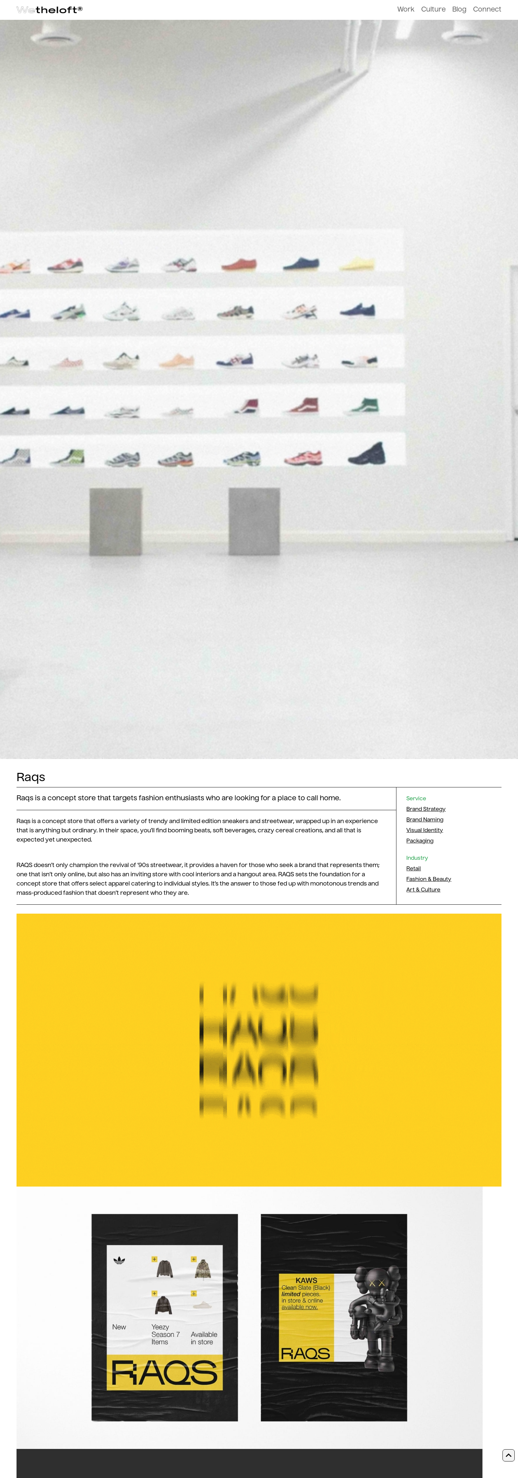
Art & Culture (423, 890)
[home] (50, 10)
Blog (459, 10)
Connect (487, 10)
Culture (433, 10)
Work (406, 10)
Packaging (419, 841)
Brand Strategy (426, 809)
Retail (413, 869)
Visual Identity (424, 830)
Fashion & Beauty (428, 879)
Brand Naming (424, 820)
